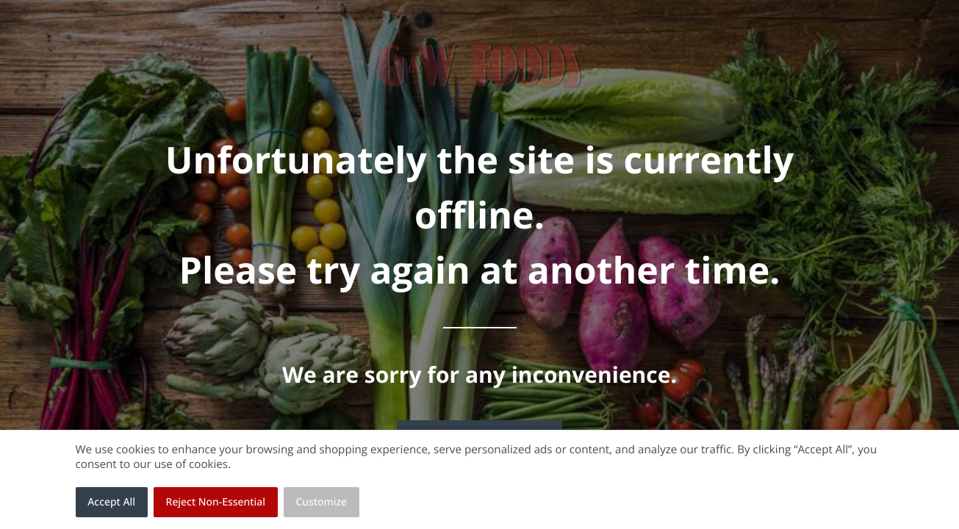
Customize (322, 502)
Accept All (111, 502)
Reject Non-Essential (215, 502)
